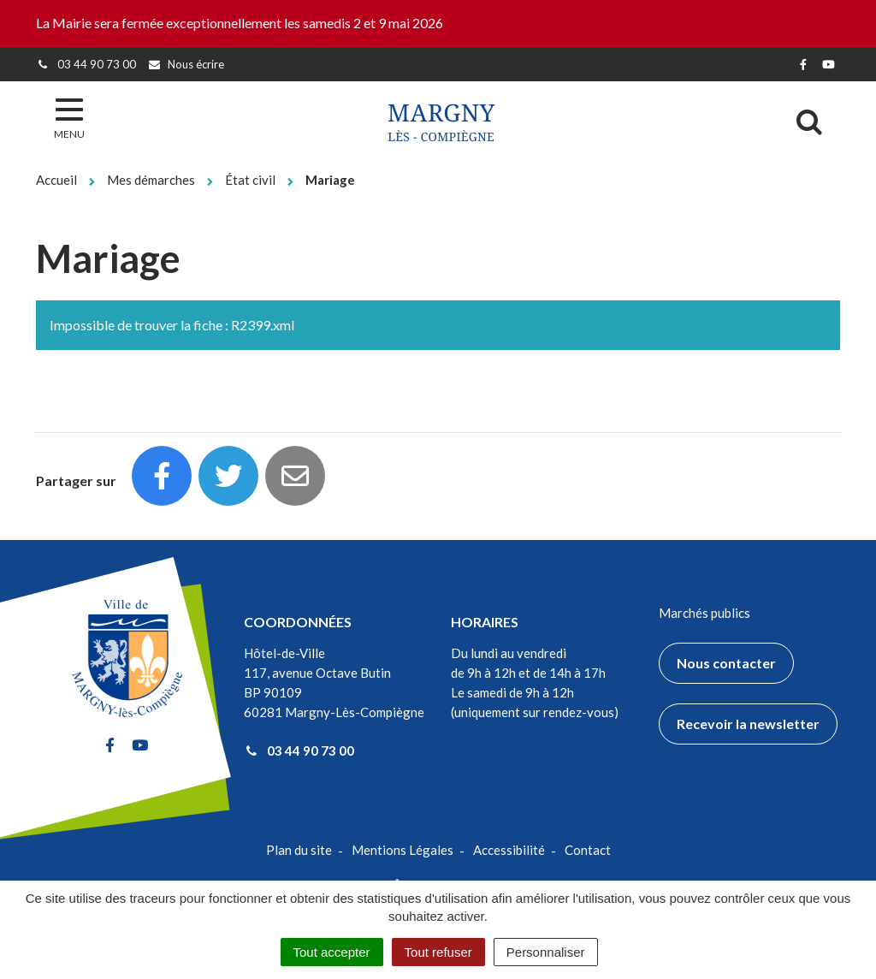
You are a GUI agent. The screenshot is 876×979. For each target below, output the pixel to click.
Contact (588, 849)
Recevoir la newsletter (748, 723)
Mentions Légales (402, 849)
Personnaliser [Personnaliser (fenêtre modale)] (545, 952)
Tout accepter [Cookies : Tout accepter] (331, 952)
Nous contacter (726, 663)
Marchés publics (704, 612)
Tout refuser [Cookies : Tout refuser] (438, 952)
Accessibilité (509, 849)
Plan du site (299, 849)
